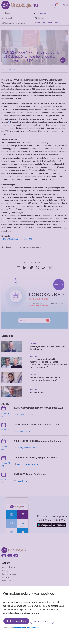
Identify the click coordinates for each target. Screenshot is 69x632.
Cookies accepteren (16, 621)
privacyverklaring (33, 627)
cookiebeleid (19, 627)
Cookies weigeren (42, 621)
